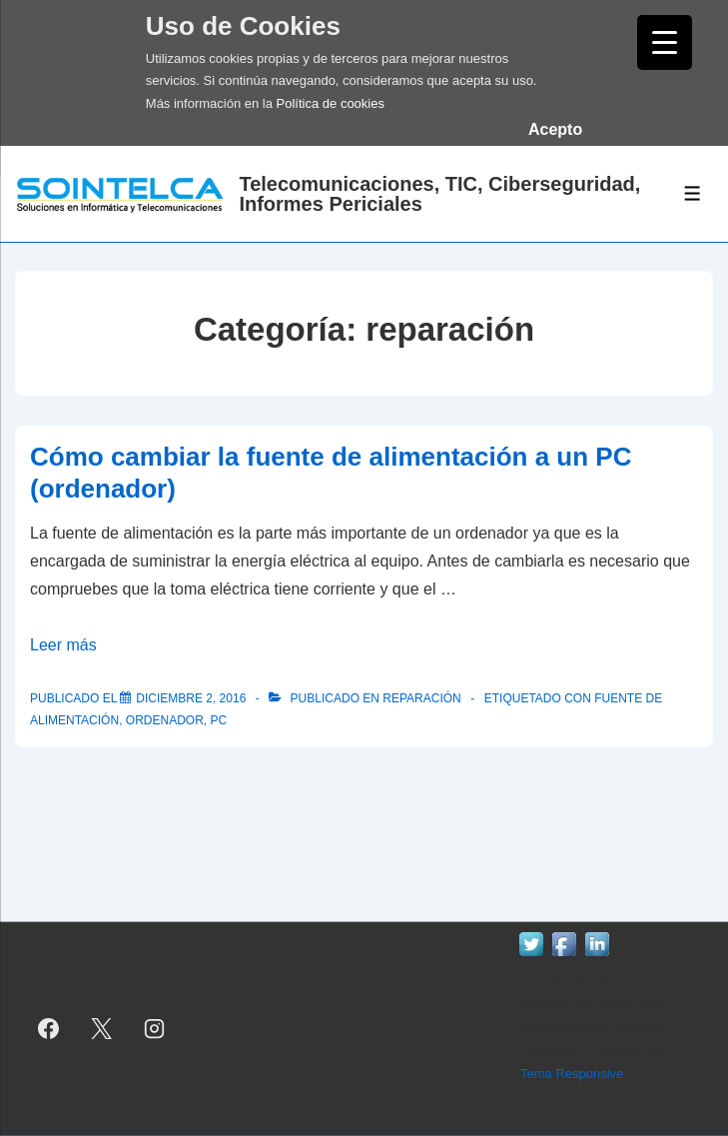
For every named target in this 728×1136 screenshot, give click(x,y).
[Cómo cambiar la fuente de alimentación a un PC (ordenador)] (191, 698)
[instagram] (155, 1028)
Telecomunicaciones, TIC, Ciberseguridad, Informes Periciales (439, 194)
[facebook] (49, 1028)
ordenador (165, 720)
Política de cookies (330, 103)
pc (218, 720)
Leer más (63, 644)
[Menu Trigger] (664, 42)
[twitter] (102, 1028)
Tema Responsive (571, 1073)
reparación (421, 698)
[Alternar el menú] (692, 193)
